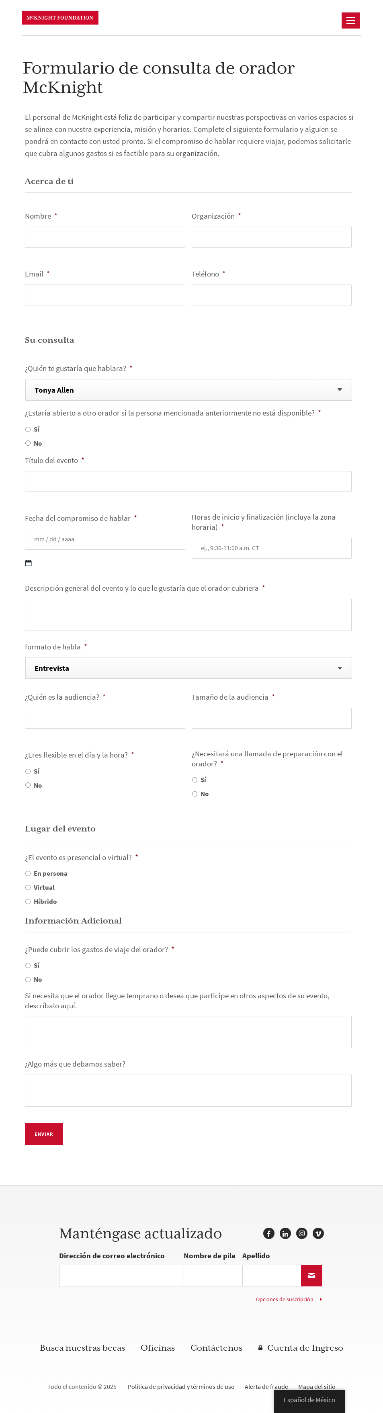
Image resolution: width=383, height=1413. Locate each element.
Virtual (44, 887)
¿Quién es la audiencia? (65, 697)
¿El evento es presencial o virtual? (81, 858)
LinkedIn (285, 1233)
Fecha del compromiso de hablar (81, 519)
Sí (36, 429)
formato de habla (56, 647)
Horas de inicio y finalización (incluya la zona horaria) (264, 522)
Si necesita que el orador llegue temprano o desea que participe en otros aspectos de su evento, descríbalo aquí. (177, 1001)
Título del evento (54, 461)
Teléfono (208, 274)
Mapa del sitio (317, 1386)
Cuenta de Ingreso (305, 1348)
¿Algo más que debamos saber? (75, 1064)
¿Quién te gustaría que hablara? (79, 369)
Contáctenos (216, 1348)
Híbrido (45, 901)
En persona (51, 873)
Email (37, 274)
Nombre (41, 216)
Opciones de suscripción (284, 1299)
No (38, 443)
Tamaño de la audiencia (233, 697)
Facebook (268, 1233)
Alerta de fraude (266, 1386)
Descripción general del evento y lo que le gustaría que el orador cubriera (145, 589)
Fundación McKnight (63, 18)
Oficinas (158, 1348)
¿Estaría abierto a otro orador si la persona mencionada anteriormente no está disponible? (173, 413)
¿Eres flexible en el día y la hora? (79, 755)
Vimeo (318, 1233)
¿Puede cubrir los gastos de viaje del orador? (99, 950)
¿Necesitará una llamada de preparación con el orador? (267, 759)
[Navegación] (351, 20)
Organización (216, 216)
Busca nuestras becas (82, 1348)
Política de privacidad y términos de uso (181, 1386)
